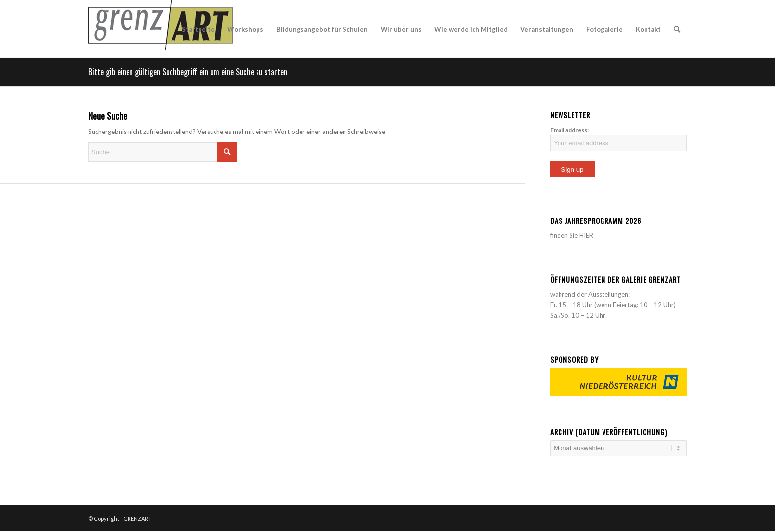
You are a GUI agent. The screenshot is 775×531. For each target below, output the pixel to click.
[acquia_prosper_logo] (160, 29)
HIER (586, 235)
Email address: (569, 129)
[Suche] (677, 29)
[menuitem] (198, 29)
